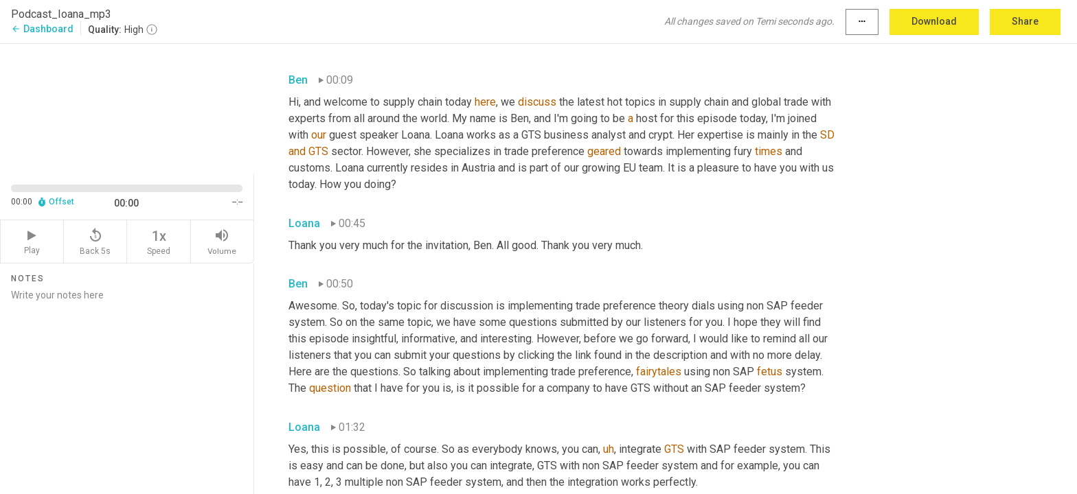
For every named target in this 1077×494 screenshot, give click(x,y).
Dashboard (42, 28)
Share (1025, 21)
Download (934, 21)
